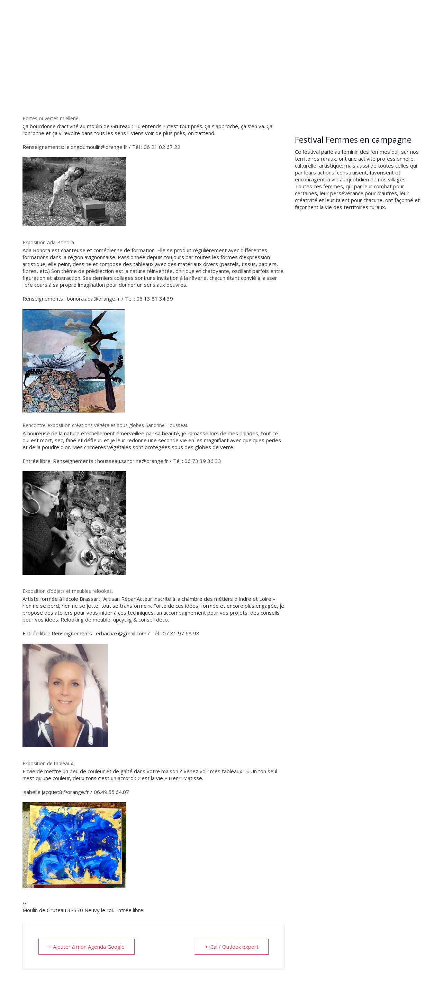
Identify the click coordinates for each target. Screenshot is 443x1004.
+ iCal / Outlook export (232, 946)
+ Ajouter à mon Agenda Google (86, 946)
